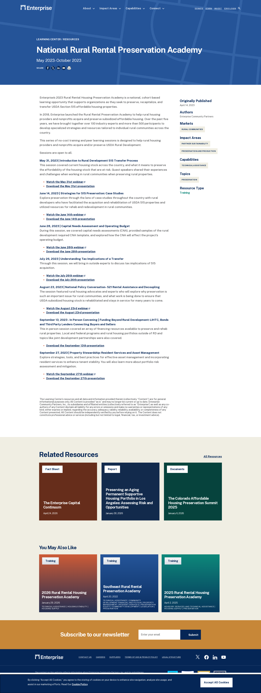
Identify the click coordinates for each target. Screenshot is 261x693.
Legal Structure (171, 658)
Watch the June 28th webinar (66, 248)
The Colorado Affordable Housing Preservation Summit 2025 (193, 503)
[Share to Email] (64, 68)
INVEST (218, 8)
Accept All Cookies (216, 682)
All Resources (213, 457)
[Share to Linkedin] (58, 68)
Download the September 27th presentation (75, 379)
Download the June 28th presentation (70, 252)
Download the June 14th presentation (70, 219)
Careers (100, 658)
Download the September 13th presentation (75, 346)
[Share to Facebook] (48, 68)
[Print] (69, 68)
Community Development (125, 607)
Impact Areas (110, 8)
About (89, 8)
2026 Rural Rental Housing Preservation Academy (64, 595)
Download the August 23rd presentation (72, 313)
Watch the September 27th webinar (71, 375)
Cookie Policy (80, 684)
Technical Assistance (194, 166)
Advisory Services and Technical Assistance (189, 607)
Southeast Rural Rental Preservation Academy (122, 589)
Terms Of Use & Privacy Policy (141, 658)
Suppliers (115, 658)
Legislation (147, 607)
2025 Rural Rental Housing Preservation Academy (186, 595)
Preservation (189, 181)
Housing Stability (77, 607)
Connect (157, 8)
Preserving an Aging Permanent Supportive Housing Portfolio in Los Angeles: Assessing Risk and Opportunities (129, 499)
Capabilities (135, 8)
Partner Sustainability (195, 144)
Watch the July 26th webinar (66, 276)
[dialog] (130, 683)
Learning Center (48, 39)
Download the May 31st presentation (70, 187)
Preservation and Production (199, 152)
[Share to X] (53, 68)
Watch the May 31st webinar (66, 182)
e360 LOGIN (230, 8)
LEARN (208, 8)
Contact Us (85, 658)
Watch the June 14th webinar (66, 215)
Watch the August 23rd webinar (68, 309)
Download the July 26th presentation (70, 280)
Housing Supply (50, 609)
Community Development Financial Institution (122, 602)
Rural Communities (192, 130)
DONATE (199, 8)
